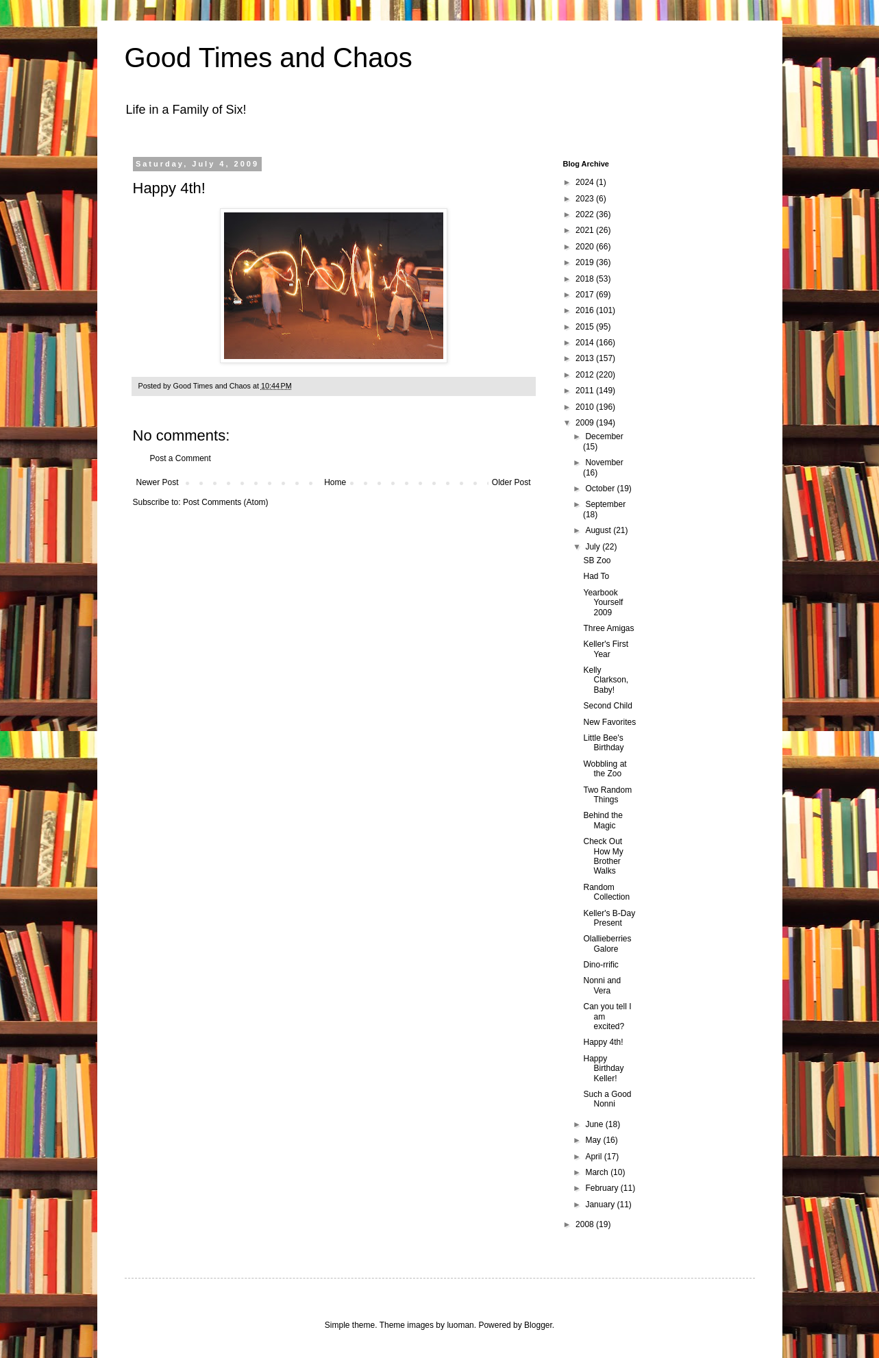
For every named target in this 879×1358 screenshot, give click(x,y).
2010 (585, 407)
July (593, 547)
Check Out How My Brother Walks (603, 856)
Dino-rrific (600, 965)
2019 (585, 262)
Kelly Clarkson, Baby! (605, 680)
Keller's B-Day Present (609, 918)
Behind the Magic (602, 820)
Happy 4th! (603, 1042)
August (599, 530)
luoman (460, 1325)
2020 (585, 246)
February (602, 1188)
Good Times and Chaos (268, 57)
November (604, 462)
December (604, 436)
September (605, 504)
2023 (585, 198)
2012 (585, 375)
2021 (585, 230)
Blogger (538, 1325)
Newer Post (157, 482)
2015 (585, 327)
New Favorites (609, 722)
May (594, 1140)
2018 (585, 279)
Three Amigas (608, 628)
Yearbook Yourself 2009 (603, 602)
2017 (585, 294)
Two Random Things (607, 794)
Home (335, 482)
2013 (585, 358)
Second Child (607, 706)
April (594, 1156)
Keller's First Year (605, 648)
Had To (596, 576)
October (601, 488)
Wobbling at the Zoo (604, 768)
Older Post (511, 482)
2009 (585, 423)
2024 (585, 182)
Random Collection (606, 892)
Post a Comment (180, 458)
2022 (585, 214)
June (595, 1124)
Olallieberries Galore (607, 943)
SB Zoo (596, 560)
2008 (585, 1224)
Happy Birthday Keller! (603, 1068)
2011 (585, 390)
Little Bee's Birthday (603, 742)
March (597, 1172)
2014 (585, 342)
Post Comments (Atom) (226, 502)
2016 (585, 310)
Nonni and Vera (602, 985)
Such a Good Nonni (607, 1099)
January (601, 1204)
